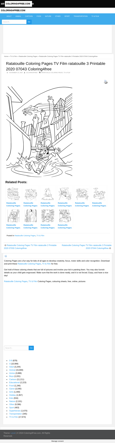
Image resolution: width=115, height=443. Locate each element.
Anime (12, 373)
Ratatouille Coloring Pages (28, 56)
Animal (18, 16)
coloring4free (32, 72)
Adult (9, 16)
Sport (67, 16)
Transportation (81, 16)
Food (39, 16)
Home (6, 56)
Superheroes (15, 411)
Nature (48, 16)
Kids (11, 398)
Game (12, 389)
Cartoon (29, 16)
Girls (11, 392)
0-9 (10, 361)
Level (13, 433)
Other (58, 16)
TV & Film (95, 16)
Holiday (12, 395)
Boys (11, 376)
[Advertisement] (57, 32)
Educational (14, 382)
